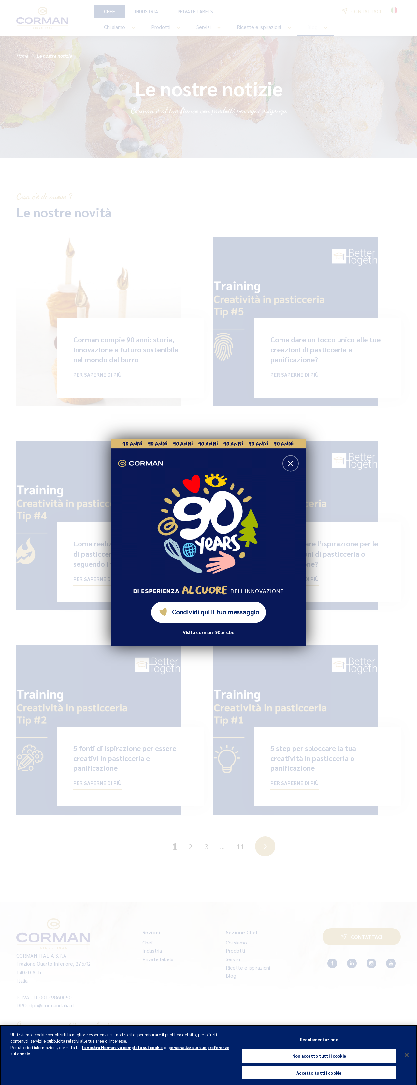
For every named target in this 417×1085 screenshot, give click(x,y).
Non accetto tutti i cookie (319, 1060)
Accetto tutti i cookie (318, 1076)
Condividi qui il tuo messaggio (209, 612)
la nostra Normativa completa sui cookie (122, 1051)
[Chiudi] (406, 1059)
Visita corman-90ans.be (208, 632)
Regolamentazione (319, 1043)
